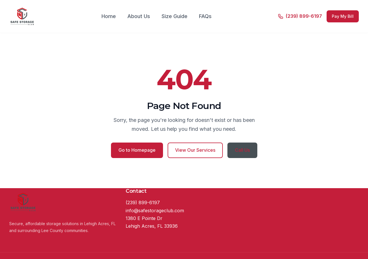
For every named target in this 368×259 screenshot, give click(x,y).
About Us (138, 16)
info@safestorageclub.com (155, 210)
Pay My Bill (343, 16)
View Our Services (195, 150)
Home (108, 16)
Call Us (242, 150)
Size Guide (174, 16)
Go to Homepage (137, 150)
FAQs (205, 16)
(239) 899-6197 (143, 202)
